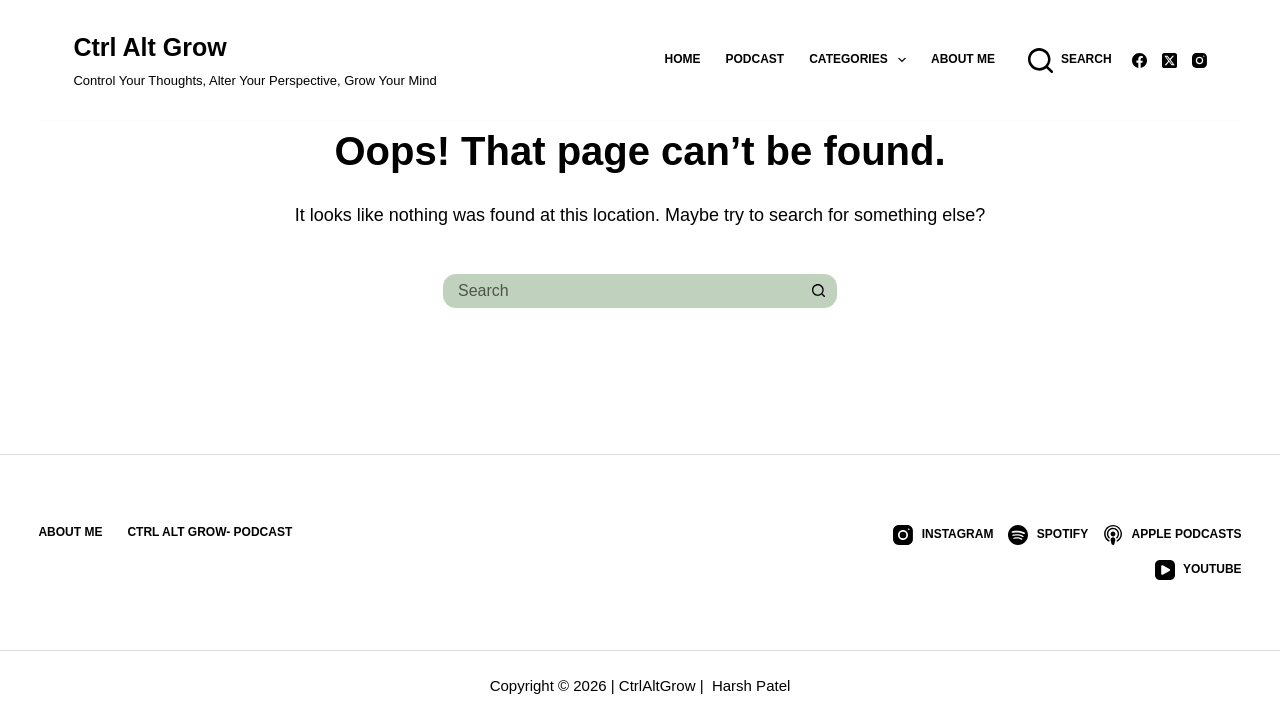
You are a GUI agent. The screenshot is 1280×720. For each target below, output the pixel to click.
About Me (70, 532)
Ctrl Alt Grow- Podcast (209, 532)
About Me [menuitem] (963, 59)
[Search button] (820, 291)
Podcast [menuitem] (755, 59)
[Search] (1070, 60)
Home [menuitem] (683, 59)
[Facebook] (1139, 60)
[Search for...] (620, 291)
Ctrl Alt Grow (149, 47)
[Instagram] (1199, 60)
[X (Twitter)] (1169, 60)
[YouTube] (1198, 570)
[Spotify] (1048, 535)
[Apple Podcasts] (1172, 535)
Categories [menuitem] (861, 60)
